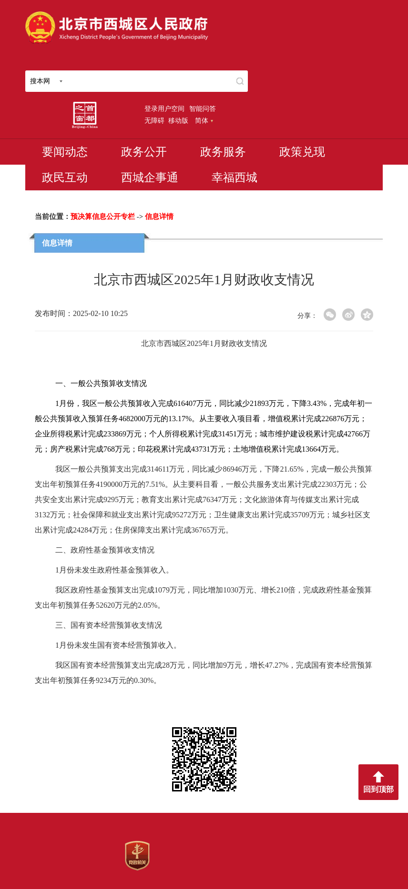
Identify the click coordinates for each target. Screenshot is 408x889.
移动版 (178, 120)
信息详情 (159, 216)
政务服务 (223, 152)
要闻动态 (65, 152)
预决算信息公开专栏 (103, 216)
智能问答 (202, 108)
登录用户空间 (164, 108)
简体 (204, 120)
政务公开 (144, 152)
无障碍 (154, 120)
